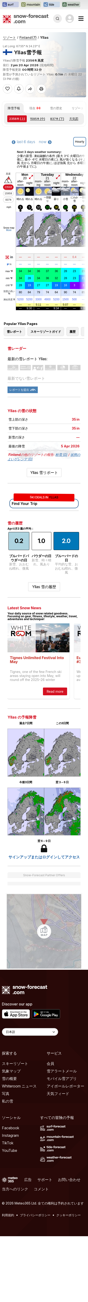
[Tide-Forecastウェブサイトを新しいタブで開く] (51, 5)
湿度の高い (9, 292)
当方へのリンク (15, 1189)
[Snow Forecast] (25, 18)
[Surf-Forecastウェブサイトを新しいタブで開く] (10, 5)
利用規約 (8, 1215)
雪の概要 (9, 1078)
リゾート (9, 37)
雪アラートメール (62, 1071)
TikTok (7, 1143)
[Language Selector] (30, 1032)
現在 (35, 108)
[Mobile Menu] (81, 18)
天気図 (73, 119)
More (8, 230)
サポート (44, 1179)
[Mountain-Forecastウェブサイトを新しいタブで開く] (31, 5)
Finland (28, 37)
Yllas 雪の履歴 (44, 586)
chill (9, 285)
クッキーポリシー (68, 1215)
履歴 (72, 331)
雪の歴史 (56, 108)
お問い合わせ (69, 1179)
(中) (37, 119)
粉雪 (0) (61, 455)
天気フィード (58, 1093)
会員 (50, 1063)
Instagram (10, 1135)
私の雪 (7, 1101)
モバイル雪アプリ (62, 1078)
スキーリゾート (15, 1063)
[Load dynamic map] (44, 931)
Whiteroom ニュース (19, 1086)
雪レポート (14, 331)
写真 (5, 1093)
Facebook (10, 1128)
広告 (28, 1179)
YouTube (9, 1150)
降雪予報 (14, 108)
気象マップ (11, 1071)
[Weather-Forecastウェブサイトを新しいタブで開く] (71, 5)
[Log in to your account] (69, 18)
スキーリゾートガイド (46, 331)
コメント (41, 1189)
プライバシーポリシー (35, 1215)
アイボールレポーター (65, 1086)
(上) (17, 119)
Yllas (44, 37)
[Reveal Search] (57, 18)
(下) (57, 119)
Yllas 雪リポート (44, 472)
